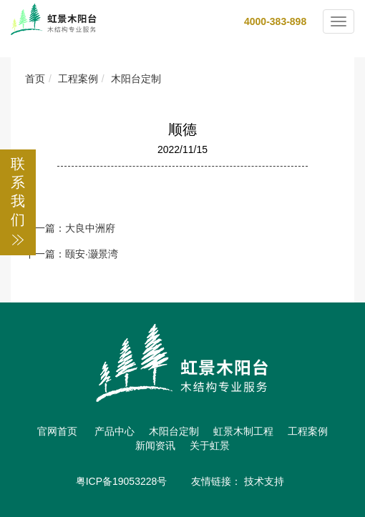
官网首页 (57, 431)
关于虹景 (210, 445)
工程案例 (78, 78)
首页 (35, 78)
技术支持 (264, 481)
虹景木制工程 (243, 431)
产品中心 (114, 431)
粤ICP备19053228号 (121, 481)
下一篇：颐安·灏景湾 (71, 254)
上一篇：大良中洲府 (70, 228)
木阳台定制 (136, 78)
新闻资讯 (155, 445)
